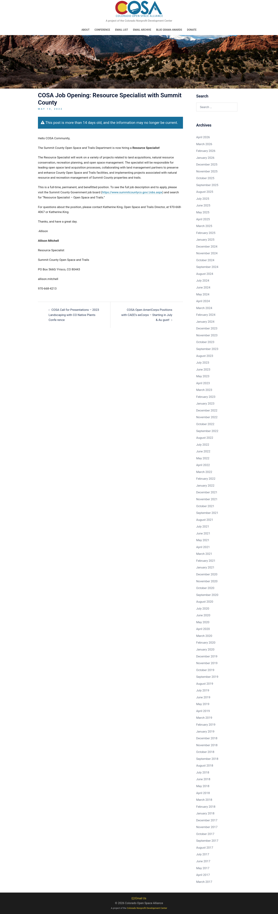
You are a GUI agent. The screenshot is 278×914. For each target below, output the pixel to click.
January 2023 (205, 403)
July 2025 (202, 198)
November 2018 (207, 745)
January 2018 (205, 813)
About (85, 30)
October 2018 (205, 752)
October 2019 (205, 670)
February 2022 (206, 478)
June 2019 (203, 697)
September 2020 (207, 595)
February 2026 (206, 151)
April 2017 (203, 875)
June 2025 (203, 205)
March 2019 (204, 717)
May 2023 (202, 376)
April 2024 (203, 301)
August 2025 (204, 192)
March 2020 (204, 636)
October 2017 (205, 834)
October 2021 (205, 506)
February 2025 (206, 233)
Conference (102, 30)
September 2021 (207, 513)
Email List (121, 30)
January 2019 (205, 731)
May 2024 (202, 294)
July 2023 (202, 362)
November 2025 (207, 171)
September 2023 (207, 349)
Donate (192, 30)
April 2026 (203, 137)
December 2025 (207, 164)
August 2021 (204, 520)
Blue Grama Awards (169, 30)
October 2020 (205, 588)
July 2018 (202, 772)
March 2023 (204, 390)
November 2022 (207, 417)
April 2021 (203, 547)
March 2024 (204, 308)
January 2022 (205, 485)
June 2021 (203, 533)
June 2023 (203, 369)
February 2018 (206, 806)
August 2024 (204, 274)
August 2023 (204, 356)
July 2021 (202, 526)
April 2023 (203, 383)
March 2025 (204, 226)
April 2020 (203, 629)
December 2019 (207, 656)
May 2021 (202, 540)
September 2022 (207, 431)
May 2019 (202, 704)
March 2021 (204, 554)
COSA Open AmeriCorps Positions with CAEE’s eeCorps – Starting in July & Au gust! (146, 315)
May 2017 (202, 868)
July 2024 (202, 280)
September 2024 (207, 267)
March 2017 (204, 882)
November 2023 (207, 335)
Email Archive (142, 30)
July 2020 (202, 608)
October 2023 (205, 342)
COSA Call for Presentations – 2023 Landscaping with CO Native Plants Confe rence (74, 315)
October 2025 (205, 178)
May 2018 (202, 786)
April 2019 (203, 711)
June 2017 (203, 861)
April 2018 (203, 793)
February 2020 (206, 642)
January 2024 (205, 321)
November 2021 (207, 499)
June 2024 (203, 287)
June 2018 (203, 779)
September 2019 (207, 677)
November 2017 (207, 827)
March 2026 (204, 144)
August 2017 (204, 847)
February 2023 (206, 397)
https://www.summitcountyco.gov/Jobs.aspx (132, 192)
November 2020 (207, 581)
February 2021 (206, 560)
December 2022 (207, 410)
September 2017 (207, 840)
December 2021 (207, 492)
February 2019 (206, 724)
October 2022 (205, 424)
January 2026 (205, 157)
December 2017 (207, 820)
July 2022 (202, 444)
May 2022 (202, 458)
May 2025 (202, 212)
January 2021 (205, 567)
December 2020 (207, 574)
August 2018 (204, 765)
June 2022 (203, 451)
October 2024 (205, 260)
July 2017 (202, 854)
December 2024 (207, 246)
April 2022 (203, 465)
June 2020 (203, 615)
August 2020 (204, 601)
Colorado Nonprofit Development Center (147, 908)
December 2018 (207, 738)
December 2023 (207, 328)
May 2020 (202, 622)
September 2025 (207, 185)
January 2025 (205, 239)
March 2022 (204, 472)
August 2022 (204, 437)
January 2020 (205, 649)
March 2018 (204, 799)
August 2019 (204, 683)
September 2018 (207, 759)
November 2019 (207, 663)
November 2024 (207, 253)
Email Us (139, 898)
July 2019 (202, 690)
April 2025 (203, 219)
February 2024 (206, 314)
